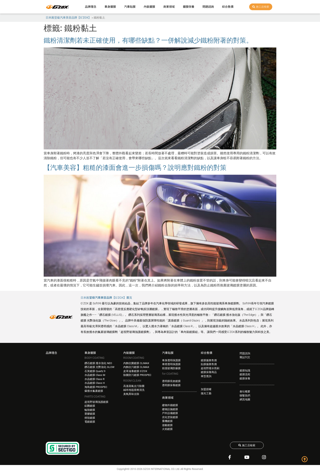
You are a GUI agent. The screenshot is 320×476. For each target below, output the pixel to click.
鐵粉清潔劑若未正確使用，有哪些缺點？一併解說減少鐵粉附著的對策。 (148, 40)
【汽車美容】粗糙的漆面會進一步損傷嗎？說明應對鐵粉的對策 (135, 167)
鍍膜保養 (188, 6)
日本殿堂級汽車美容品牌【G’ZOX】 (68, 17)
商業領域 (169, 6)
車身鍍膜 (110, 6)
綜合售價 (227, 6)
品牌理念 (90, 6)
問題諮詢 (208, 6)
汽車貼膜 (130, 6)
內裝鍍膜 (149, 6)
